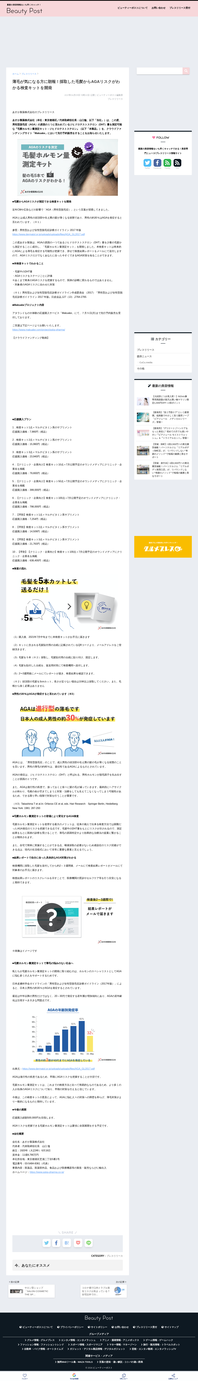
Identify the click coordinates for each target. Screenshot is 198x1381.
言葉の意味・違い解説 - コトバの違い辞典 (121, 1363)
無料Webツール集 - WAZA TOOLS (75, 1363)
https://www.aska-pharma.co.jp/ (47, 1172)
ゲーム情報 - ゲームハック (159, 1342)
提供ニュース (145, 356)
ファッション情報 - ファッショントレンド (42, 1346)
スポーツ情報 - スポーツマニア (86, 1346)
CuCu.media (145, 363)
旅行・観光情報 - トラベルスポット (161, 1346)
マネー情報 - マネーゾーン (123, 1346)
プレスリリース (114, 1255)
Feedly (167, 168)
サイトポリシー (99, 1329)
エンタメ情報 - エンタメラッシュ (78, 1342)
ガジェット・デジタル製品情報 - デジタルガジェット (97, 1350)
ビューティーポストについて (133, 8)
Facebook (157, 168)
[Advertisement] (99, 40)
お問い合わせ (159, 8)
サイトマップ (172, 1329)
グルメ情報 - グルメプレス (41, 1342)
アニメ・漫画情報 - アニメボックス (120, 1342)
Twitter (147, 168)
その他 (141, 369)
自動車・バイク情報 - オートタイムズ (43, 1350)
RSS (177, 168)
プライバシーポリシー (72, 1329)
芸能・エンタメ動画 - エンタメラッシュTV (154, 1350)
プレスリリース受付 (179, 8)
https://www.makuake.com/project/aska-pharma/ (38, 329)
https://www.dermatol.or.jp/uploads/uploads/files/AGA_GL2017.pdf (48, 234)
